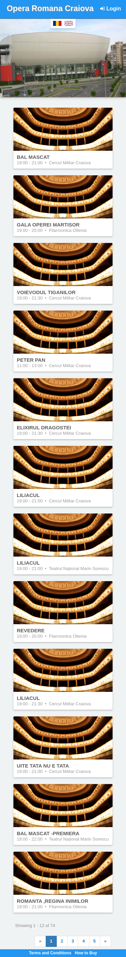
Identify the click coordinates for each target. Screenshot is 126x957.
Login (110, 8)
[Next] (105, 941)
